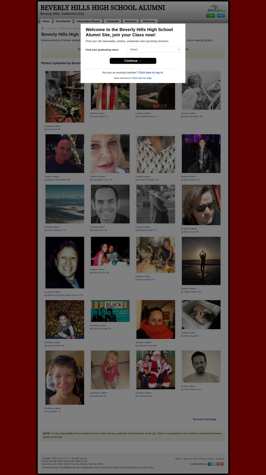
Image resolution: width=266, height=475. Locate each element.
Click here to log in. (151, 72)
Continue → (133, 60)
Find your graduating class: (102, 49)
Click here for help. (142, 78)
